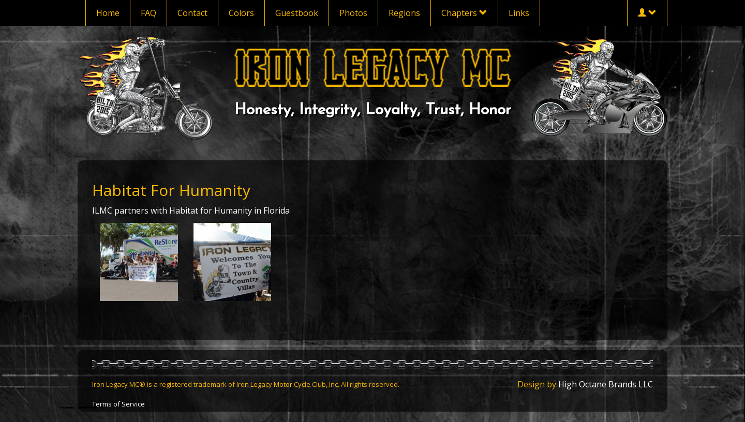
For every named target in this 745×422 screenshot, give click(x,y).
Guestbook (296, 13)
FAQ (148, 13)
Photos (353, 13)
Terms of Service (118, 404)
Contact (192, 13)
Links (519, 13)
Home (108, 13)
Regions (404, 13)
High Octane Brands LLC (605, 384)
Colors (241, 13)
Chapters (464, 13)
